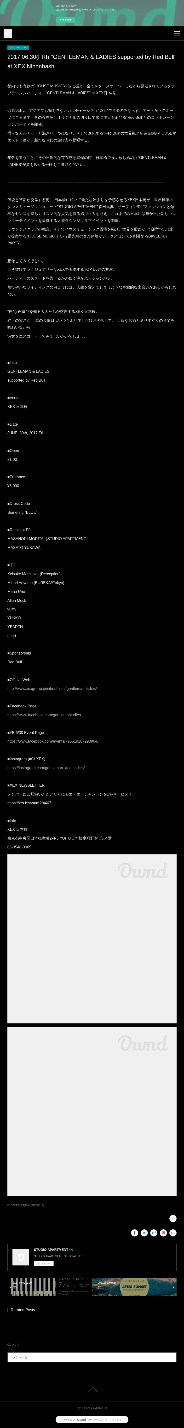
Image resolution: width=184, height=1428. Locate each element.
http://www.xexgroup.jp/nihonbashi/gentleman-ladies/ (52, 689)
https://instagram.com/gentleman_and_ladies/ (46, 768)
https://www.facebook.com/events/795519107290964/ (52, 741)
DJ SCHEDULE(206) (18, 1205)
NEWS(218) (37, 1205)
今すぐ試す (66, 20)
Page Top (92, 1389)
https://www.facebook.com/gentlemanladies (44, 715)
